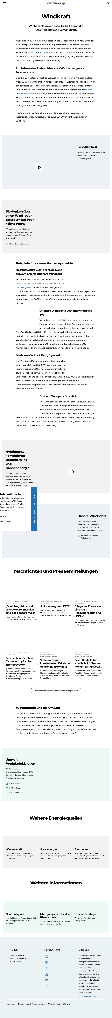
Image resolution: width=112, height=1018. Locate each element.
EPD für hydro (15, 788)
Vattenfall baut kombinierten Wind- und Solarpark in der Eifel (56, 663)
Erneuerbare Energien (20, 601)
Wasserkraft (14, 849)
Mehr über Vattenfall (87, 997)
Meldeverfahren (39, 1004)
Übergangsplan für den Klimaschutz (55, 915)
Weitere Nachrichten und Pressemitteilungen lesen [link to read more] (56, 690)
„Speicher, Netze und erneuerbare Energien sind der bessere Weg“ (20, 609)
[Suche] (108, 3)
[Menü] (4, 3)
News (7, 601)
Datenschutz (23, 1004)
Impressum (11, 1004)
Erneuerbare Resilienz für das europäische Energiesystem (20, 661)
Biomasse (81, 849)
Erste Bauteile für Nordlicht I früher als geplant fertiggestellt (88, 663)
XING (46, 986)
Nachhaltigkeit (15, 914)
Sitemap (66, 1004)
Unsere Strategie (85, 914)
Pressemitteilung (46, 653)
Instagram (46, 956)
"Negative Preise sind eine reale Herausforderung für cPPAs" (88, 611)
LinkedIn (46, 980)
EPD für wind (14, 784)
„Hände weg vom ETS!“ (55, 606)
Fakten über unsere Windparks (89, 537)
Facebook (46, 962)
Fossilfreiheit (66, 77)
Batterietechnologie (31, 93)
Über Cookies (54, 1004)
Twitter (46, 968)
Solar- (89, 89)
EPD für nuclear (16, 792)
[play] (39, 167)
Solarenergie (46, 52)
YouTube (46, 974)
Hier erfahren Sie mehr (19, 244)
